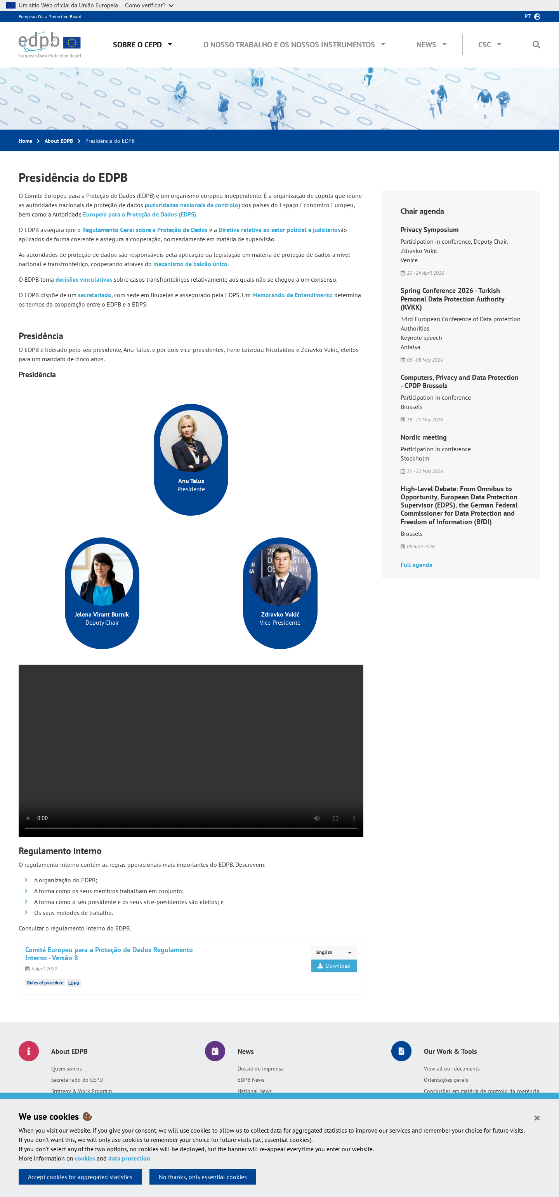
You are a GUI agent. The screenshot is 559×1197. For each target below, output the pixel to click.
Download (334, 965)
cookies (85, 1158)
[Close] (537, 1117)
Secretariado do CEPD (77, 1079)
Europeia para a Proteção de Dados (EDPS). (140, 214)
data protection (129, 1158)
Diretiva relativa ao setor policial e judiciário (278, 230)
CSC (484, 45)
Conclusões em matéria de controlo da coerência (481, 1091)
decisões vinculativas (84, 279)
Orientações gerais (446, 1079)
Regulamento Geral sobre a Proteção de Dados (145, 230)
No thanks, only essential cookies (203, 1177)
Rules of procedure (45, 982)
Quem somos (66, 1068)
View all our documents (452, 1068)
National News (255, 1091)
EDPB (73, 983)
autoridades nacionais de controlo (192, 205)
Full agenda (416, 564)
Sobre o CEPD (137, 45)
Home (25, 140)
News (426, 45)
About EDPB (59, 140)
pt (528, 16)
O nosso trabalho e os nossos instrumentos (289, 45)
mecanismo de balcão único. (191, 264)
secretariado (94, 295)
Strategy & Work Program (81, 1091)
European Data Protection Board (50, 16)
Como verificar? (149, 5)
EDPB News (251, 1079)
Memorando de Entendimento (292, 295)
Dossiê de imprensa (261, 1068)
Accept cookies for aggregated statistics (80, 1177)
